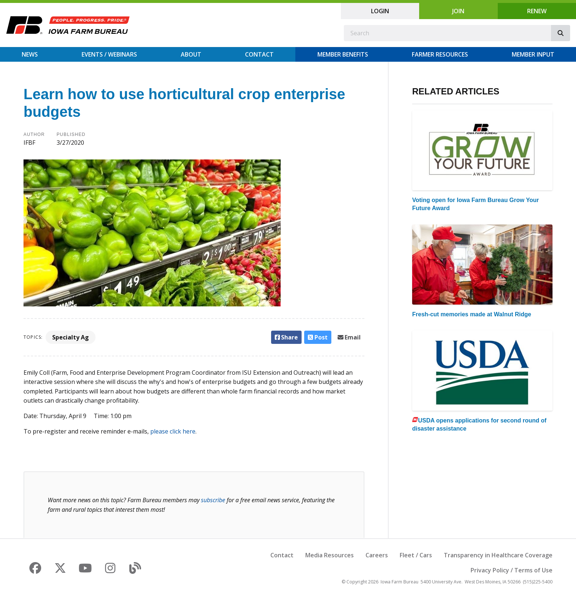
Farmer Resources (440, 54)
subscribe (213, 500)
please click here (172, 431)
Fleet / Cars (416, 555)
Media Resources (329, 555)
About (191, 54)
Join (458, 11)
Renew (537, 11)
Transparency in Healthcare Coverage (498, 555)
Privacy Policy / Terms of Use (511, 570)
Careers (377, 555)
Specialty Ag (70, 337)
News (30, 54)
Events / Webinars (109, 54)
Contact (259, 54)
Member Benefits (342, 54)
